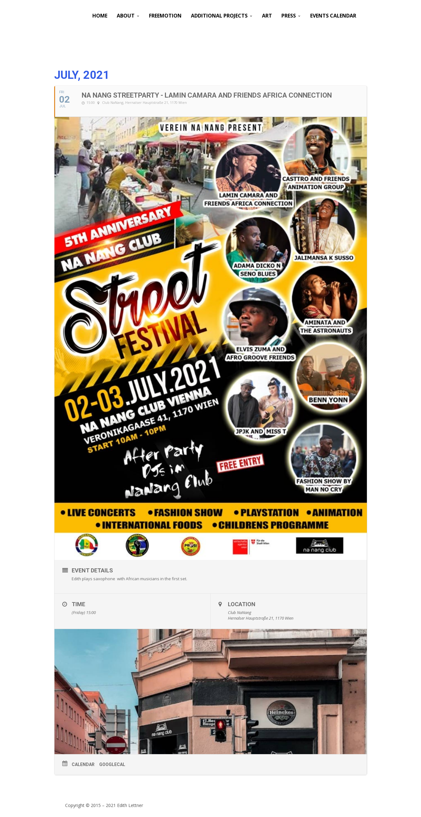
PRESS (288, 15)
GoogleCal (112, 764)
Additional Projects (219, 15)
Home (99, 15)
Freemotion (165, 15)
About (126, 15)
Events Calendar (333, 15)
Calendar (83, 764)
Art (267, 15)
